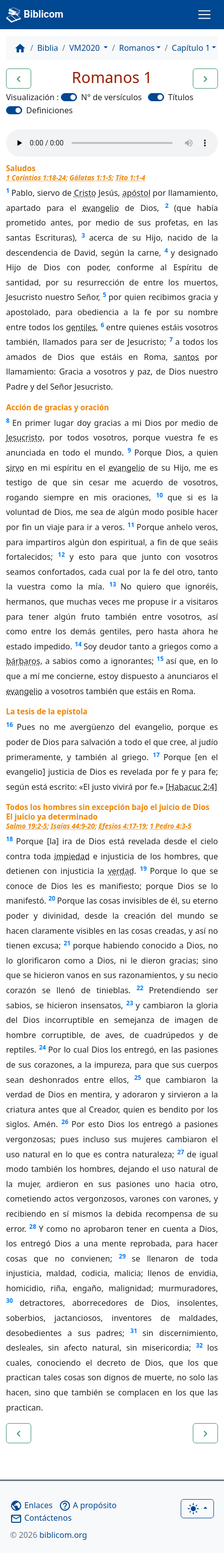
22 (139, 988)
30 (9, 1300)
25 (137, 1077)
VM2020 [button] (85, 47)
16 (9, 724)
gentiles (81, 327)
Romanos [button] (137, 47)
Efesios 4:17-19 (122, 826)
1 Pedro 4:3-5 (170, 826)
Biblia (47, 47)
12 (61, 554)
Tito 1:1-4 (130, 177)
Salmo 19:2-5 (26, 826)
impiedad (72, 856)
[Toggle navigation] (204, 14)
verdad (121, 870)
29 (122, 1256)
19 (143, 868)
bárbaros (23, 661)
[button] (18, 78)
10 (159, 495)
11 (130, 525)
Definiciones (49, 110)
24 (42, 1047)
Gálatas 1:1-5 (90, 177)
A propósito (88, 1505)
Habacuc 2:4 (191, 786)
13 (112, 584)
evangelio (101, 207)
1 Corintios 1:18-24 (36, 177)
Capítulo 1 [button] (191, 47)
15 (160, 658)
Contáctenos (40, 1517)
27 (180, 1152)
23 (129, 1003)
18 (9, 839)
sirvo (15, 467)
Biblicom (34, 15)
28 (32, 1226)
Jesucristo (24, 437)
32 (199, 1345)
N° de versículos (111, 97)
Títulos (180, 97)
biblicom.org (48, 1534)
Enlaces (31, 1505)
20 (51, 898)
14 (78, 644)
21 (66, 943)
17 (156, 755)
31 (133, 1330)
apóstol (136, 192)
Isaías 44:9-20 (73, 826)
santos (186, 356)
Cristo (85, 192)
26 (64, 1122)
